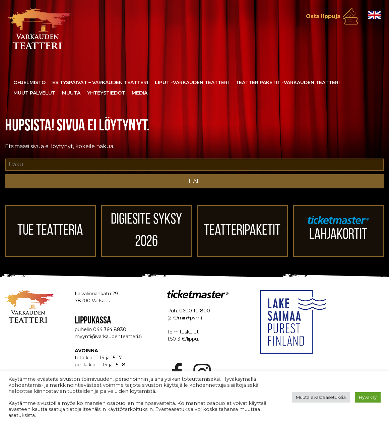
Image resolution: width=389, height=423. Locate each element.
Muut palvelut (34, 93)
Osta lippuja (323, 16)
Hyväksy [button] (368, 397)
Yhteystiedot (106, 93)
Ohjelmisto (29, 82)
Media (139, 93)
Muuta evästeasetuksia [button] (321, 397)
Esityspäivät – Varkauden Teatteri (100, 82)
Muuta (71, 93)
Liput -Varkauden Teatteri (192, 82)
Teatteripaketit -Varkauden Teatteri (288, 82)
